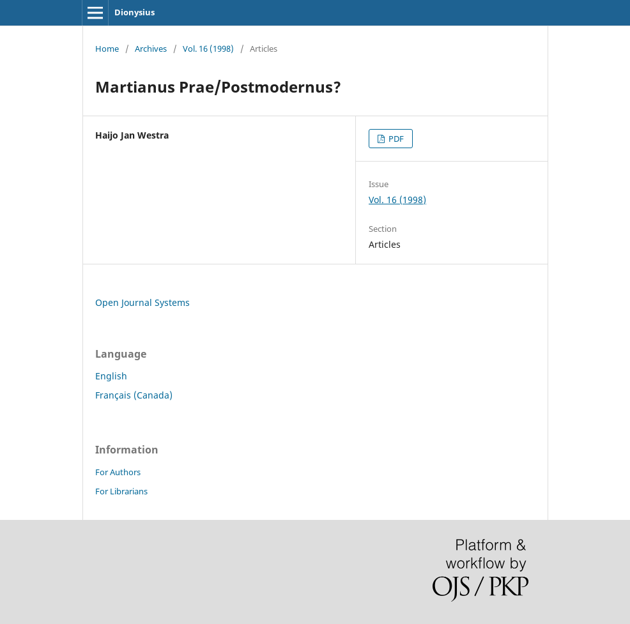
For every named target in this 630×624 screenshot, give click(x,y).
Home (107, 48)
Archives (151, 48)
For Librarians (121, 491)
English (111, 376)
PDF (395, 138)
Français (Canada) (134, 395)
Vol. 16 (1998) (208, 48)
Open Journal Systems (142, 302)
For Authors (118, 472)
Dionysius (134, 12)
